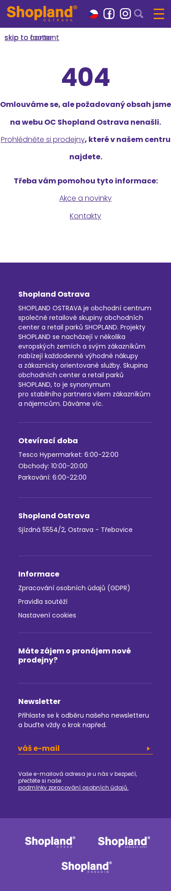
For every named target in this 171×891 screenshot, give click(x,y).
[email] (85, 748)
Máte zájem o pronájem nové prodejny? (74, 655)
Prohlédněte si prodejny (43, 139)
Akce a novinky (85, 198)
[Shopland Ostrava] (42, 13)
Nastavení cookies (47, 615)
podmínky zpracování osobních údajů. (73, 787)
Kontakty (85, 216)
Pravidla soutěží (42, 601)
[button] (93, 13)
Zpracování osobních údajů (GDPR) (74, 587)
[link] (109, 13)
